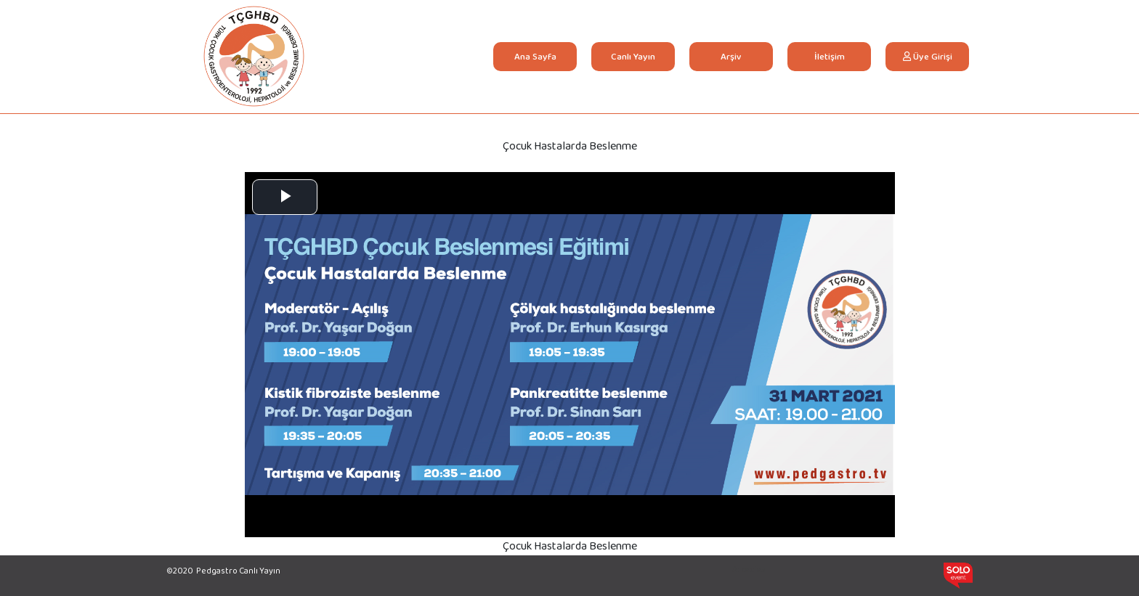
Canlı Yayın (633, 56)
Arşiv (731, 56)
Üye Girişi (927, 56)
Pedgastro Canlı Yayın (238, 570)
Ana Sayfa (544, 56)
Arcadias (749, 569)
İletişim (829, 56)
